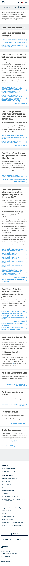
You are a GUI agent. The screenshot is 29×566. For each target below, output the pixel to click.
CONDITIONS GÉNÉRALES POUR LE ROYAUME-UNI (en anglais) (14, 257)
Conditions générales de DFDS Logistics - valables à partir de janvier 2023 (14, 312)
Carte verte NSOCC (21, 103)
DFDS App (15, 534)
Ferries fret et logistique (8, 468)
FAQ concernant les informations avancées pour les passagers (13, 500)
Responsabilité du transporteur (16, 42)
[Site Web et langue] (22, 2)
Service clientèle (6, 484)
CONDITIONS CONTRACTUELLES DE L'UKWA (15, 179)
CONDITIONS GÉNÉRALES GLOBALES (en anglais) (14, 265)
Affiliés (4, 513)
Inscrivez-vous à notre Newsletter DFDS (12, 522)
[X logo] (12, 539)
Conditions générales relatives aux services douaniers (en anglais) (14, 249)
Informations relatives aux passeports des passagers (13, 526)
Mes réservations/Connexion (9, 478)
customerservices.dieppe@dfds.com (10, 441)
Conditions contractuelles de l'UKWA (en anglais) (14, 280)
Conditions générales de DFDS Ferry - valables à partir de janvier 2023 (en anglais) (14, 137)
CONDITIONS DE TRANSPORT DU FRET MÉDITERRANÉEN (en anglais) (14, 142)
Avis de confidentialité (8, 516)
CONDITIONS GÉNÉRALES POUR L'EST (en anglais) (14, 261)
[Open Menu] (26, 2)
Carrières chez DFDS (7, 510)
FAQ (3, 487)
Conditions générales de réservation (15, 40)
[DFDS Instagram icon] (15, 539)
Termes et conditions (7, 519)
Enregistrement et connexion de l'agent (12, 508)
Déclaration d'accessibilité (8, 559)
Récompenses (5, 493)
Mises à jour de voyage (8, 490)
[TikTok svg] (20, 539)
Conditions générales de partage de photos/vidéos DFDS (14, 46)
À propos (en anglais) (8, 471)
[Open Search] (18, 2)
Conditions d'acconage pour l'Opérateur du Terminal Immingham (14, 175)
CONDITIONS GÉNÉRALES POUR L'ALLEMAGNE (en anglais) (14, 253)
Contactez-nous (6, 481)
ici (18, 346)
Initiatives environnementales (10, 496)
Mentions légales (5, 561)
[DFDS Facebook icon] (10, 539)
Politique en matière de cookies (9, 553)
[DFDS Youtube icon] (18, 539)
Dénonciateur (5, 551)
